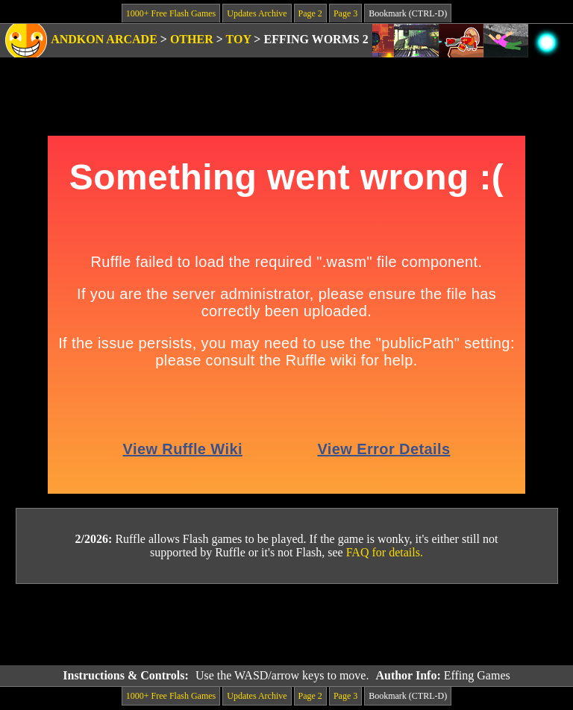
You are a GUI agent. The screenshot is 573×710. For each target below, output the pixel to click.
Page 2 (310, 13)
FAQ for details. (384, 552)
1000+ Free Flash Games (171, 13)
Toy (238, 39)
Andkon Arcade (104, 39)
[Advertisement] (286, 625)
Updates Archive (256, 13)
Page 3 (345, 13)
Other (191, 39)
